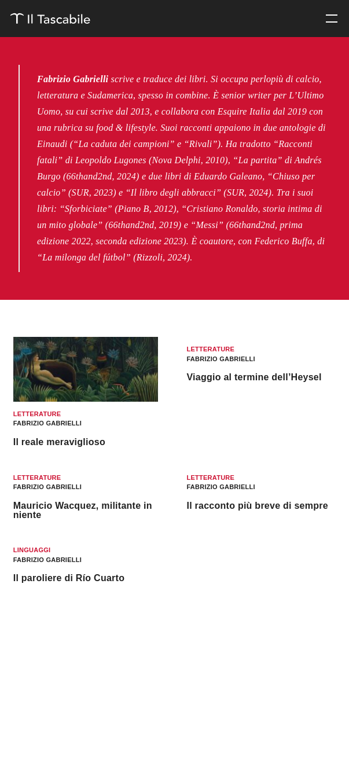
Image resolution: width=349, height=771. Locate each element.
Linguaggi (32, 549)
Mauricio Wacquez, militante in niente (82, 510)
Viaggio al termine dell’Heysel (253, 377)
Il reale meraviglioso (59, 442)
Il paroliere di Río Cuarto (68, 578)
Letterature (37, 413)
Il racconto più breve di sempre (257, 506)
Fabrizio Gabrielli (47, 423)
